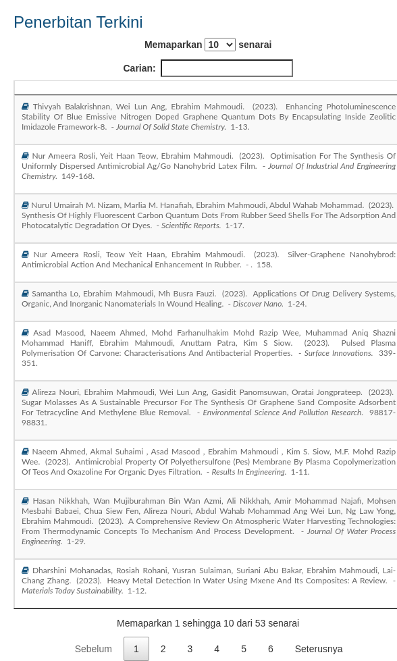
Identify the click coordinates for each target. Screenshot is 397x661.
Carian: (208, 68)
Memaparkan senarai (207, 44)
